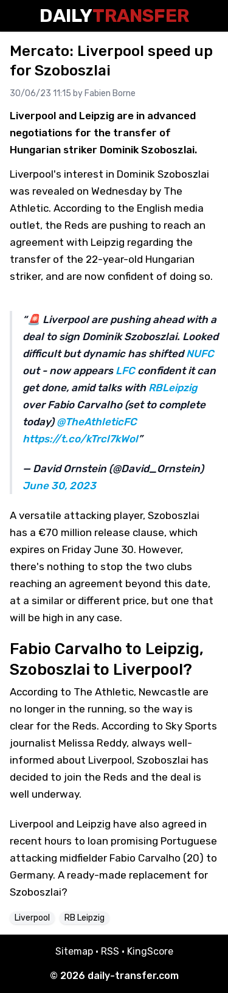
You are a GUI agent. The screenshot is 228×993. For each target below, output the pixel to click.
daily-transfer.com (133, 975)
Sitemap (74, 951)
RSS (110, 951)
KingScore (150, 951)
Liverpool (32, 918)
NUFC (200, 353)
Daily (114, 16)
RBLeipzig (172, 388)
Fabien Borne (110, 93)
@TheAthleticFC (97, 422)
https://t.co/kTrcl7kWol (80, 439)
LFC (125, 370)
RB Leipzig (84, 918)
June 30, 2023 (59, 485)
